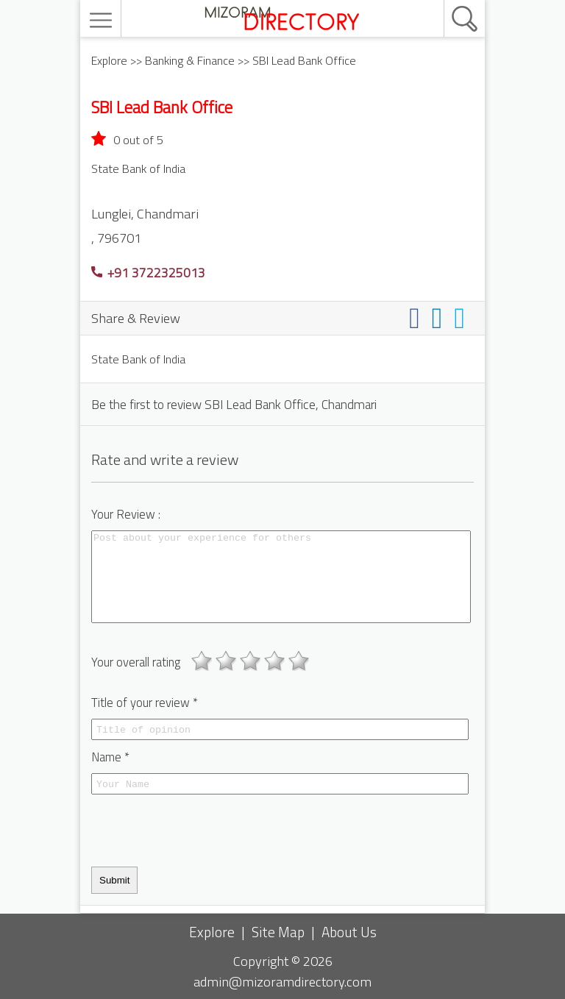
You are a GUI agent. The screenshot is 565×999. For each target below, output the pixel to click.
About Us (349, 931)
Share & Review (135, 317)
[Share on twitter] (462, 317)
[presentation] (203, 830)
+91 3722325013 (148, 272)
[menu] (102, 20)
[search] (448, 0)
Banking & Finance (190, 60)
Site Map (278, 931)
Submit (114, 880)
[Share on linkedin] (440, 317)
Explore (109, 60)
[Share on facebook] (417, 317)
